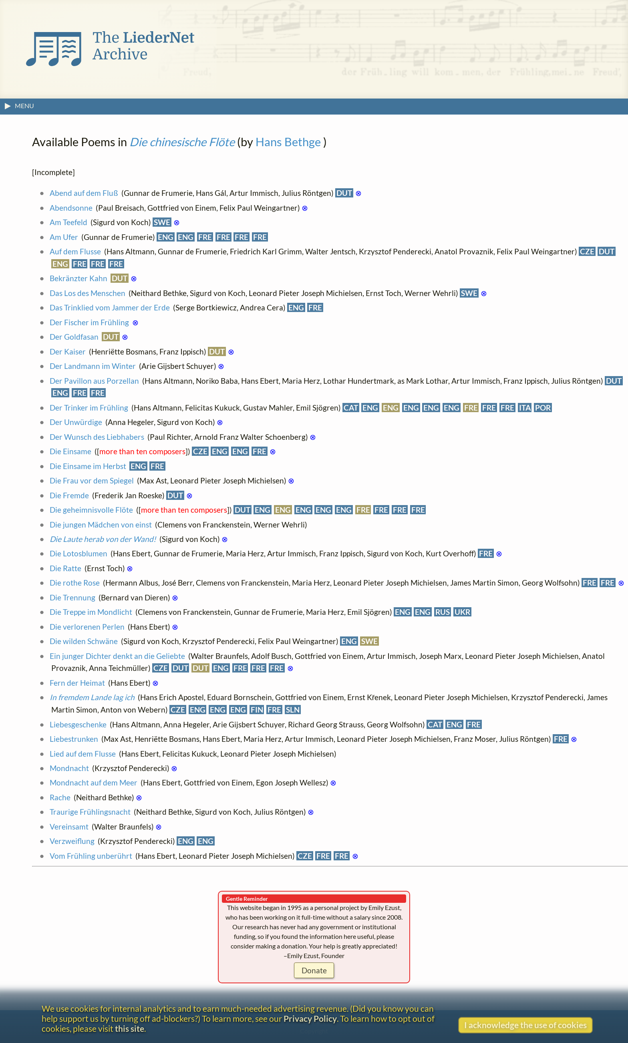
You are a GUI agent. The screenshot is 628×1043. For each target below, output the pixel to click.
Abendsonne (71, 207)
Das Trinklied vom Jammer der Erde (110, 307)
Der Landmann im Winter (93, 365)
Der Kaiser (68, 351)
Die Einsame (70, 451)
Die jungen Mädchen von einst (101, 524)
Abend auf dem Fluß (84, 192)
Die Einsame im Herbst (88, 466)
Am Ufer (64, 237)
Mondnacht (69, 768)
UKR (462, 611)
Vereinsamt (69, 826)
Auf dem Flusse (75, 251)
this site (129, 1028)
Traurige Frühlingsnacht (90, 811)
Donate (314, 970)
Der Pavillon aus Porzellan (94, 380)
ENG (165, 237)
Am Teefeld (68, 222)
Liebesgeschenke (78, 724)
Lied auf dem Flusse (83, 753)
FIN (257, 709)
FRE (205, 237)
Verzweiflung (72, 841)
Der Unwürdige (76, 422)
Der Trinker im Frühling (89, 407)
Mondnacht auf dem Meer (93, 782)
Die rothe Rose (75, 582)
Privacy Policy (310, 1018)
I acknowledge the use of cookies (525, 1025)
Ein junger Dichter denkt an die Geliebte (117, 655)
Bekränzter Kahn (78, 278)
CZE (587, 251)
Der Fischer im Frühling (89, 322)
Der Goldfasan (74, 336)
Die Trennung (72, 597)
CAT (351, 407)
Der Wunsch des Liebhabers (97, 436)
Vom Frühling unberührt (91, 855)
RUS (442, 611)
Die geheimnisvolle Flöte (91, 509)
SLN (293, 709)
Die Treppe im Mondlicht (91, 611)
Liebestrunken (74, 738)
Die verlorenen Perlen (87, 626)
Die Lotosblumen (78, 553)
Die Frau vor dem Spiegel (92, 480)
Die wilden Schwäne (84, 641)
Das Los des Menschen (87, 293)
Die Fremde (69, 495)
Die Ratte (65, 568)
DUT (344, 192)
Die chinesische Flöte (182, 142)
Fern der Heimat (77, 682)
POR (543, 407)
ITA (525, 407)
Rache (60, 797)
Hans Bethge (288, 142)
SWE (162, 222)
